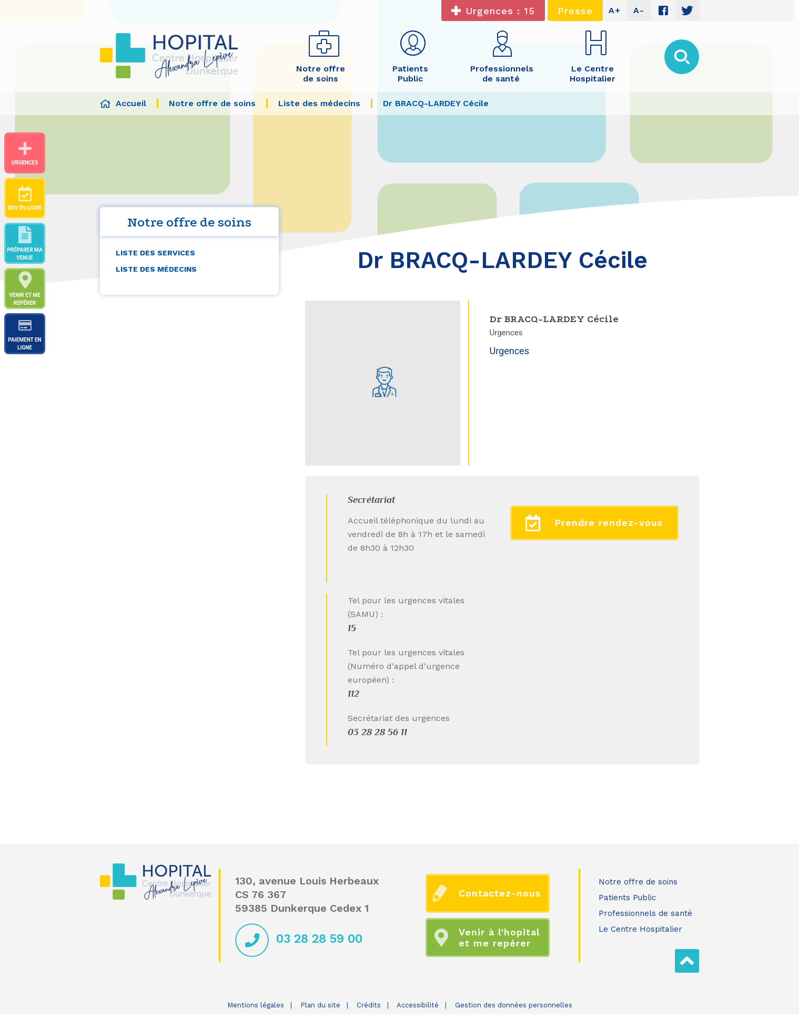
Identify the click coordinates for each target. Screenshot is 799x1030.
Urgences (509, 350)
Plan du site (320, 1005)
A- (638, 10)
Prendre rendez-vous (594, 522)
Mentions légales (255, 1005)
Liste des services (155, 253)
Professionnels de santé (645, 913)
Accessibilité (418, 1005)
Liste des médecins (156, 269)
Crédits (369, 1005)
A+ (615, 10)
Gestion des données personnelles (513, 1005)
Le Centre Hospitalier (640, 929)
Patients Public (627, 897)
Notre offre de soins (638, 882)
